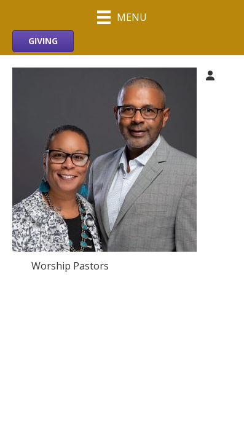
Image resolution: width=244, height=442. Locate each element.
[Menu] (122, 16)
